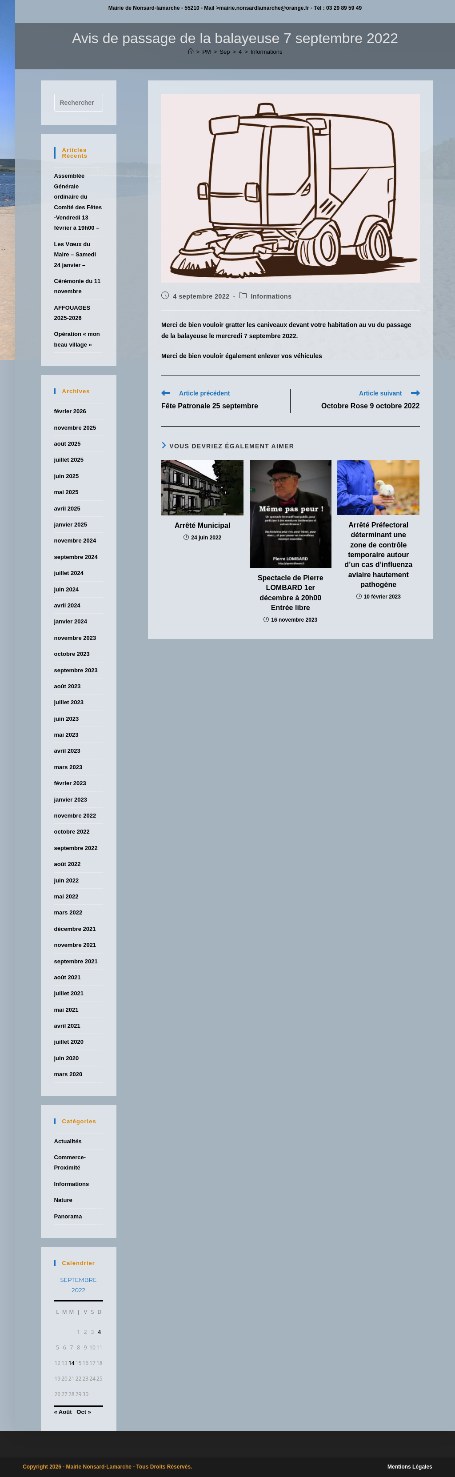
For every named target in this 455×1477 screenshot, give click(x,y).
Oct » (83, 1412)
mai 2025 (66, 492)
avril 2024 (67, 605)
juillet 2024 (69, 573)
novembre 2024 (75, 540)
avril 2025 (67, 508)
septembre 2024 (76, 557)
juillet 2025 (69, 459)
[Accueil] (191, 51)
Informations (267, 51)
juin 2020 (66, 1058)
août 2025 (67, 443)
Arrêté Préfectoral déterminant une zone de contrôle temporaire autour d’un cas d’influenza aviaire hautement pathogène (378, 554)
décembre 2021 (75, 929)
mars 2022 (68, 912)
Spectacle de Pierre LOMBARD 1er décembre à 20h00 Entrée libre (290, 592)
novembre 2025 (75, 427)
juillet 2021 (69, 993)
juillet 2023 (69, 702)
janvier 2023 (70, 799)
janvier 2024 (70, 621)
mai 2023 (66, 734)
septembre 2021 (76, 961)
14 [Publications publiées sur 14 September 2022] (71, 1363)
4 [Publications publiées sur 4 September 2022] (99, 1332)
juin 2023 (66, 718)
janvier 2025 (70, 524)
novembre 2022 (75, 815)
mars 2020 (68, 1074)
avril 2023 (67, 750)
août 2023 (67, 686)
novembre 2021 (75, 945)
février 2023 (70, 783)
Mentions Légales (409, 1467)
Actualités (68, 1141)
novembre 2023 (75, 638)
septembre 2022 (76, 848)
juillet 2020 (69, 1041)
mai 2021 (66, 1009)
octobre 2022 (72, 831)
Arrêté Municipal (202, 525)
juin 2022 (66, 880)
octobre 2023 (72, 654)
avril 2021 (67, 1025)
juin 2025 (66, 476)
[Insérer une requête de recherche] (78, 103)
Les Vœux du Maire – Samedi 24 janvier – (75, 254)
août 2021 (67, 977)
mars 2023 (68, 767)
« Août (63, 1412)
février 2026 (70, 411)
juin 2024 (66, 589)
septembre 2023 (76, 670)
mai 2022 (66, 896)
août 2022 (67, 864)
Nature (63, 1200)
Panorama (68, 1216)
